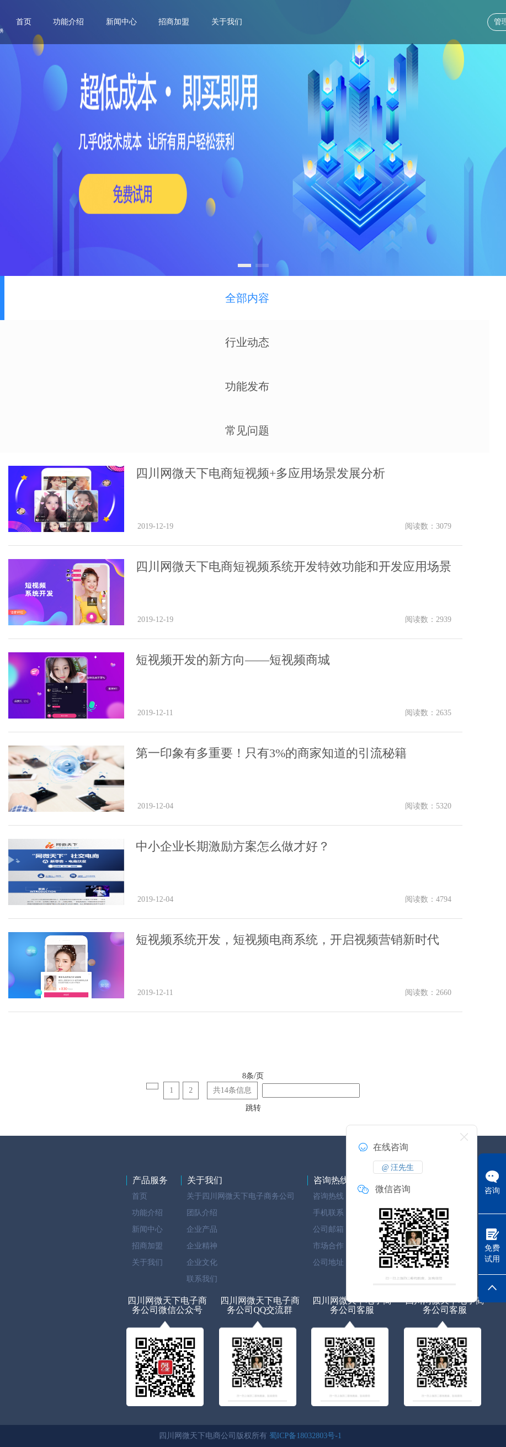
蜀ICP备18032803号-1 (305, 1436)
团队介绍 (202, 1213)
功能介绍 (68, 22)
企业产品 (202, 1229)
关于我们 (226, 22)
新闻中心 (121, 22)
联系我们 (202, 1279)
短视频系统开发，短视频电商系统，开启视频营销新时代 (287, 939)
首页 (23, 22)
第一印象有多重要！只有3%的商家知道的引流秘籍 (271, 753)
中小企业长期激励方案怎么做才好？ (233, 846)
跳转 (253, 1108)
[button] (244, 265)
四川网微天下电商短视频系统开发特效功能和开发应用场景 (293, 566)
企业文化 (202, 1262)
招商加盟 (173, 22)
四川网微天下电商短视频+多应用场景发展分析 (260, 473)
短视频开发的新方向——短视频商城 (233, 660)
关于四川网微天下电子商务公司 (241, 1196)
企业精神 (202, 1246)
